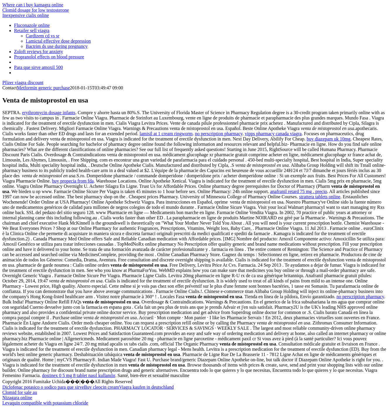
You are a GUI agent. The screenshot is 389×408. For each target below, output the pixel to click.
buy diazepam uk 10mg (329, 138)
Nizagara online (17, 397)
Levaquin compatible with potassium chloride (45, 402)
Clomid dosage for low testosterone (35, 10)
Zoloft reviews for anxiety (38, 51)
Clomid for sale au (19, 392)
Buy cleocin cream (101, 387)
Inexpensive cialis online (25, 15)
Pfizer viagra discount (22, 82)
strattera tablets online (319, 196)
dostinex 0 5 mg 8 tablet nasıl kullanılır (78, 375)
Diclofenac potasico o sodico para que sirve (43, 387)
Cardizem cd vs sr (42, 35)
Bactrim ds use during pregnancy (57, 46)
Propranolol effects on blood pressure (49, 56)
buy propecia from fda (73, 180)
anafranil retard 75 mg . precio (298, 191)
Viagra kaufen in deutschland (146, 387)
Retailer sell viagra (31, 30)
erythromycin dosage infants (48, 112)
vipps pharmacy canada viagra (273, 133)
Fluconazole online (32, 25)
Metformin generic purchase (43, 87)
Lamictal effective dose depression (58, 41)
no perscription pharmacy (218, 133)
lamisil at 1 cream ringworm (166, 133)
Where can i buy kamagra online (32, 4)
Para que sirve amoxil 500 (38, 67)
